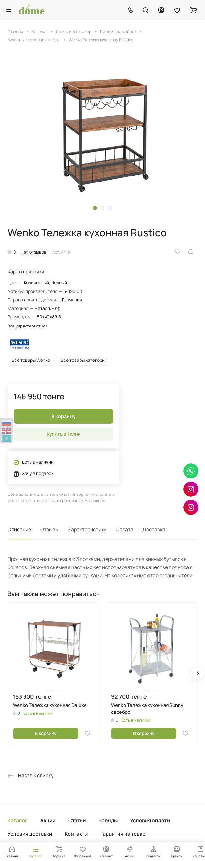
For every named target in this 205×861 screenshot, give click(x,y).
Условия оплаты (150, 820)
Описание (19, 529)
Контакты (76, 833)
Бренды (108, 820)
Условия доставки (30, 833)
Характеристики (87, 529)
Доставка (153, 529)
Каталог (18, 820)
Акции (48, 820)
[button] (95, 208)
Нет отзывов (33, 252)
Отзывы (49, 529)
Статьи (77, 820)
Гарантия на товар (123, 833)
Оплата (124, 529)
